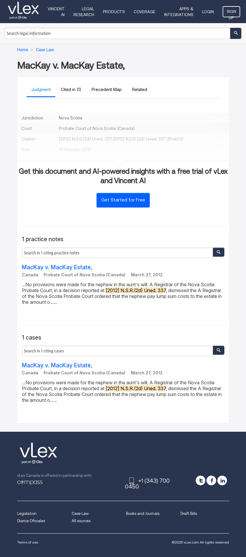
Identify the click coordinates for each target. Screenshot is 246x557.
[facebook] (211, 480)
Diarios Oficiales (31, 521)
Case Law (80, 513)
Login (208, 11)
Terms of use (27, 542)
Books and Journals (142, 513)
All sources (81, 521)
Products (114, 11)
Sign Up (231, 13)
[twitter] (200, 480)
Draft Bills (188, 513)
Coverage (144, 11)
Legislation (27, 513)
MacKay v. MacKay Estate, (57, 267)
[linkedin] (222, 480)
